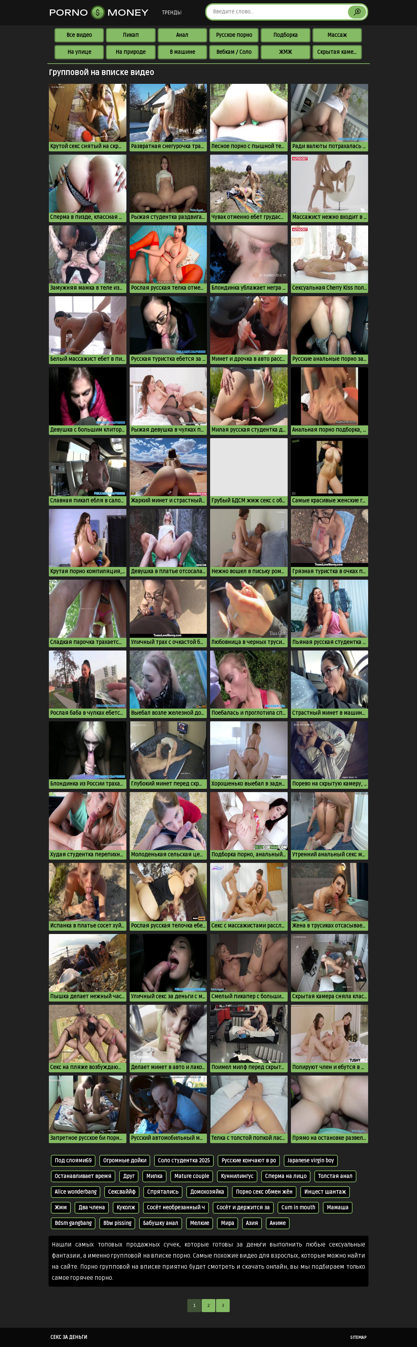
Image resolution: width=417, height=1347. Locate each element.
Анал (182, 35)
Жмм (61, 1207)
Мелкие (199, 1223)
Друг (129, 1176)
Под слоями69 (73, 1160)
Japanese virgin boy (311, 1160)
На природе (131, 52)
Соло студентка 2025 (184, 1160)
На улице (79, 52)
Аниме (278, 1223)
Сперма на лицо (286, 1176)
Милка (154, 1176)
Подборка (285, 35)
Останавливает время (83, 1176)
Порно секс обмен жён (264, 1192)
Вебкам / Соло (234, 52)
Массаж (337, 35)
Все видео (79, 35)
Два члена (92, 1207)
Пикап (131, 35)
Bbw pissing (117, 1223)
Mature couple (191, 1176)
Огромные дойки (124, 1160)
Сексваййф (122, 1192)
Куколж (126, 1207)
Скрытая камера (338, 52)
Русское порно (234, 35)
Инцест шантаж (325, 1192)
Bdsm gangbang (73, 1223)
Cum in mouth (298, 1207)
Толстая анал (335, 1176)
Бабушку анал (160, 1223)
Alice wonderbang (75, 1192)
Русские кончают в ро (249, 1160)
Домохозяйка (207, 1192)
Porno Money (99, 12)
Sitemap (358, 1337)
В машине (182, 52)
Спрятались (163, 1192)
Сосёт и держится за (243, 1207)
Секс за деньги (68, 1337)
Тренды (171, 12)
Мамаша (338, 1207)
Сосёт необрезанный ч (176, 1207)
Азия (252, 1223)
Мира (227, 1223)
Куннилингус (237, 1176)
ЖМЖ (285, 52)
